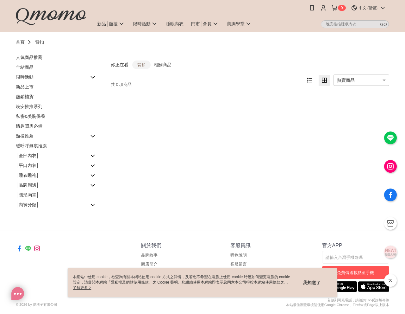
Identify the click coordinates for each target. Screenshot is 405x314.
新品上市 (25, 86)
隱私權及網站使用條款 (130, 282)
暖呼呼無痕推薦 (31, 145)
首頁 (20, 42)
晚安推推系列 (29, 106)
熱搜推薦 (25, 135)
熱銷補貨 (25, 96)
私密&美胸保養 (30, 116)
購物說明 (238, 255)
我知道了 (312, 282)
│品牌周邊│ (27, 185)
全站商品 (25, 67)
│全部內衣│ (27, 155)
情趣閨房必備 (29, 126)
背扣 (39, 42)
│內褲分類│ (27, 204)
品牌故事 (149, 255)
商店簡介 (149, 264)
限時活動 (25, 77)
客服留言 (238, 264)
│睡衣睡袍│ (27, 175)
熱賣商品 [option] (346, 80)
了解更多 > (82, 287)
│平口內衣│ (27, 165)
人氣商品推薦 (29, 57)
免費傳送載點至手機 (355, 272)
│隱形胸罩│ (27, 194)
